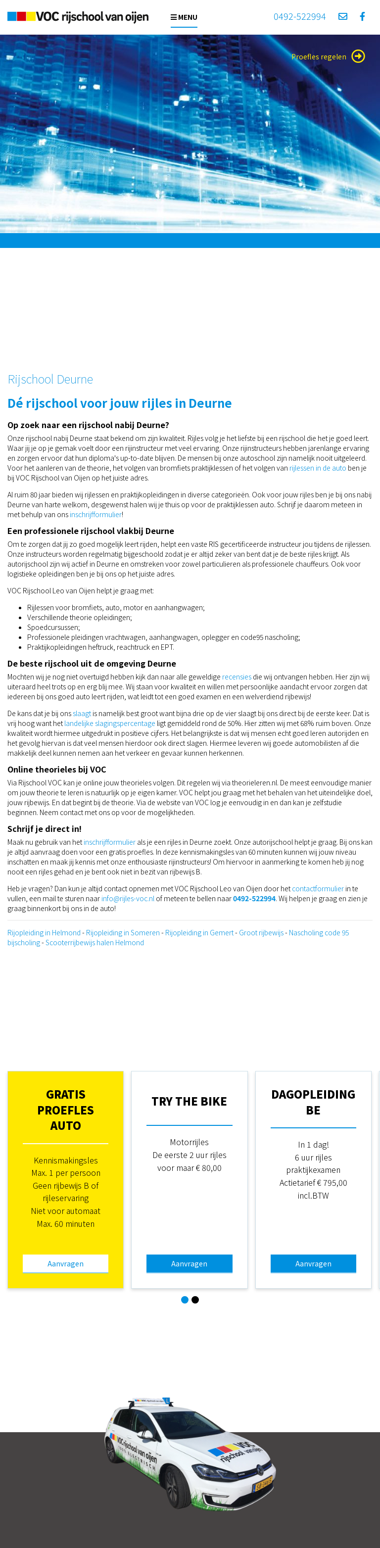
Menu (184, 17)
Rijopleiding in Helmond (44, 932)
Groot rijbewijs (261, 932)
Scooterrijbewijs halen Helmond (95, 942)
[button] (185, 1300)
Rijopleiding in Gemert (199, 932)
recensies (237, 676)
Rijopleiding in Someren (123, 932)
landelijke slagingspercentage (109, 723)
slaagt (83, 713)
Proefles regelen (328, 56)
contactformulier (318, 888)
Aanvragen (66, 1263)
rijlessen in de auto (318, 468)
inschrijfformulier (96, 514)
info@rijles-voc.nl (127, 898)
